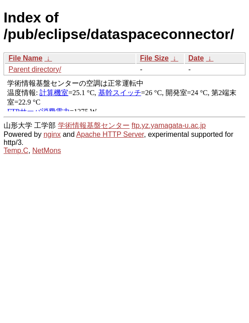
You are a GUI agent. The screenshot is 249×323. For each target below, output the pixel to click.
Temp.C (16, 150)
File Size (154, 58)
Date (196, 58)
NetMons (46, 150)
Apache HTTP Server (110, 134)
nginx (52, 134)
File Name (26, 58)
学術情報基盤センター (94, 125)
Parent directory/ (35, 69)
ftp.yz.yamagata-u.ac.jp (168, 125)
